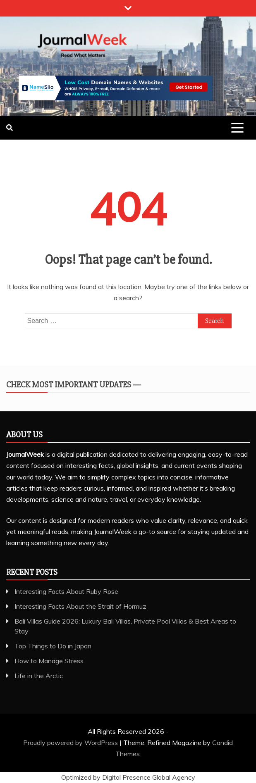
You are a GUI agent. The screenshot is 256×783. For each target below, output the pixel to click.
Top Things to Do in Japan (52, 646)
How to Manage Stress (49, 661)
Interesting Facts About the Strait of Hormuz (80, 606)
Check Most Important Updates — (73, 385)
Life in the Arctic (38, 675)
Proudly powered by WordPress (71, 742)
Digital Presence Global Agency (148, 777)
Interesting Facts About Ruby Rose (66, 591)
